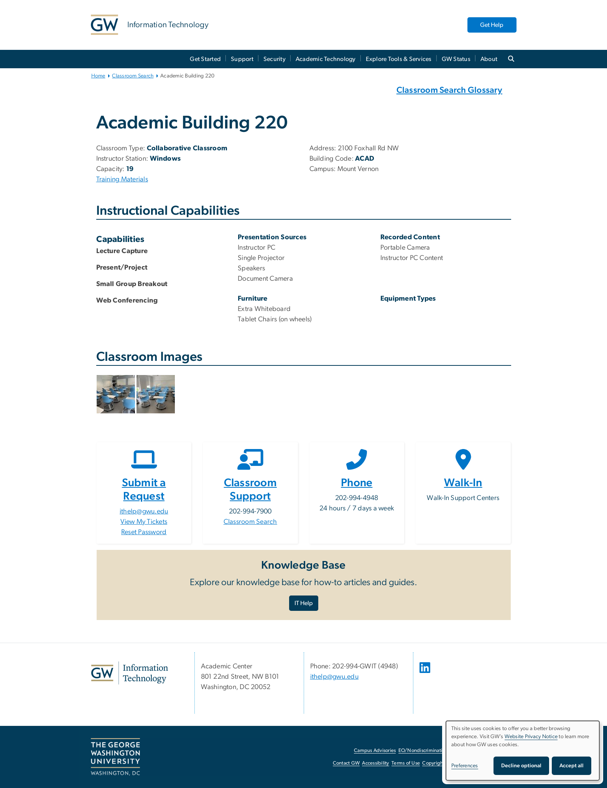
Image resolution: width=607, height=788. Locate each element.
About (488, 59)
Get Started (205, 59)
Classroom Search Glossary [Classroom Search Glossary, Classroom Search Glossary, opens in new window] (449, 90)
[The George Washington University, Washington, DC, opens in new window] (115, 757)
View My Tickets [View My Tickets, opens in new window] (143, 521)
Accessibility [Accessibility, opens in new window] (375, 763)
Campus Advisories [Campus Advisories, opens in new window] (375, 750)
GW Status (456, 59)
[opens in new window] (425, 673)
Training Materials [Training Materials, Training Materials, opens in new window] (122, 179)
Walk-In (463, 483)
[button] (117, 393)
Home (98, 76)
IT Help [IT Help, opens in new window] (303, 603)
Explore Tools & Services (399, 59)
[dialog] (522, 750)
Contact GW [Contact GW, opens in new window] (346, 763)
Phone (356, 483)
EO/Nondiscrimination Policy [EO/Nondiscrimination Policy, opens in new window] (430, 750)
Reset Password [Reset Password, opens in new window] (144, 532)
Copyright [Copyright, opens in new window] (433, 763)
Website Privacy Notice (531, 736)
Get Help (491, 25)
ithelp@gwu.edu (144, 511)
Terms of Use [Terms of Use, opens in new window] (406, 763)
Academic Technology (326, 59)
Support (242, 59)
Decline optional (521, 765)
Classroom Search (132, 76)
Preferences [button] (464, 765)
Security (274, 59)
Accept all (571, 765)
